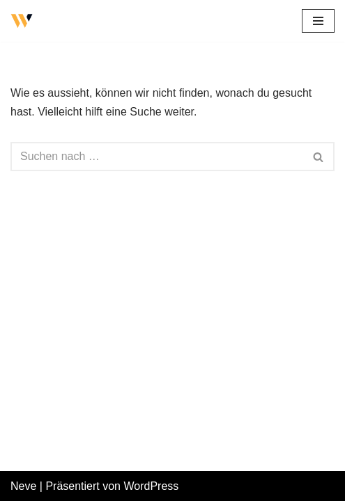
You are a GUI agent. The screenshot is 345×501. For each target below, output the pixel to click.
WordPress (150, 486)
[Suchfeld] (156, 156)
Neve (23, 486)
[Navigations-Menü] (318, 21)
